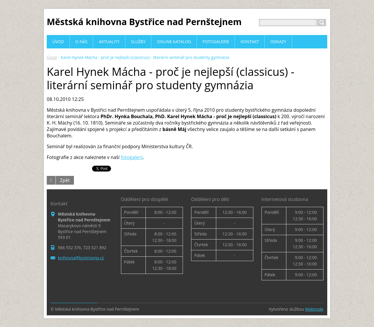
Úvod (52, 57)
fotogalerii (132, 157)
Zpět (65, 180)
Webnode (314, 309)
